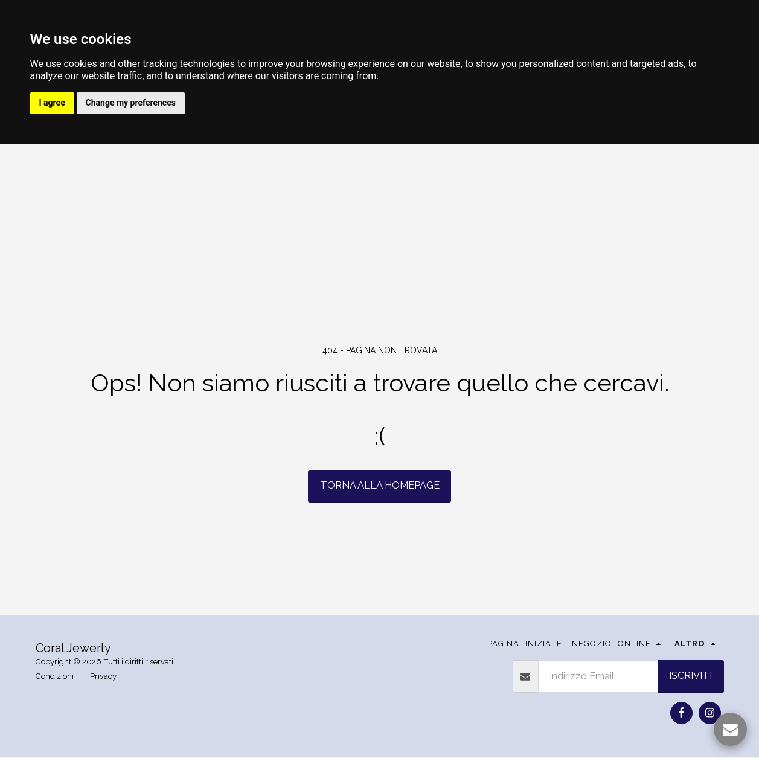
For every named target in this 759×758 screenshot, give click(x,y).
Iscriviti (690, 676)
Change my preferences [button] (133, 103)
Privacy (103, 677)
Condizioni (55, 677)
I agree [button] (53, 103)
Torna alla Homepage (380, 486)
